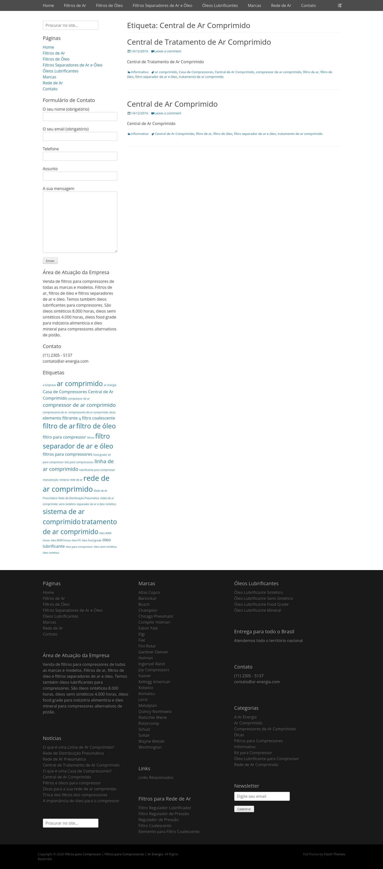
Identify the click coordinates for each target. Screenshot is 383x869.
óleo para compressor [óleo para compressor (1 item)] (79, 546)
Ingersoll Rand (152, 664)
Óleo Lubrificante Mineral (257, 610)
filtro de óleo (222, 133)
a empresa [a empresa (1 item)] (49, 385)
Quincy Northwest (155, 711)
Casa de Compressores (196, 72)
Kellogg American (155, 681)
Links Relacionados (156, 777)
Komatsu (147, 693)
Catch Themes (334, 854)
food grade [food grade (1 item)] (100, 454)
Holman (146, 658)
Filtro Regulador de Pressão (164, 813)
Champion (148, 610)
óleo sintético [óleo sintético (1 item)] (51, 552)
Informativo (140, 72)
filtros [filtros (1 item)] (90, 437)
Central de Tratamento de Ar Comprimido (199, 42)
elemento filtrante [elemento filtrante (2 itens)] (60, 418)
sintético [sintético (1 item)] (111, 504)
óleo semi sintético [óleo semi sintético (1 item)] (105, 546)
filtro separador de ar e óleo (156, 76)
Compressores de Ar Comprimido (265, 729)
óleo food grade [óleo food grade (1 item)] (92, 540)
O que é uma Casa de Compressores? (77, 771)
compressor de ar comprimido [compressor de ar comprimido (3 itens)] (79, 404)
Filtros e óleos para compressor (72, 783)
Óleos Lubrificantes (220, 5)
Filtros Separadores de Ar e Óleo (162, 5)
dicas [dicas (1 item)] (112, 412)
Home (48, 5)
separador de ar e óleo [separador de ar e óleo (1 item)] (91, 504)
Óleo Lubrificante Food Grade (261, 604)
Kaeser (145, 675)
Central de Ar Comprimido (234, 72)
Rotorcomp (149, 723)
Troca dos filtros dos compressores (75, 795)
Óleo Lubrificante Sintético (258, 592)
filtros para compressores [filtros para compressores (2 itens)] (67, 454)
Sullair (144, 735)
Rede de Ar (281, 5)
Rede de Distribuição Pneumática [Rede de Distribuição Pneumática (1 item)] (78, 498)
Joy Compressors (154, 670)
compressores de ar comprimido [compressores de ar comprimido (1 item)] (88, 412)
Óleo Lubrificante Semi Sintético (263, 598)
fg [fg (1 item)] (80, 418)
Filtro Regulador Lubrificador (165, 807)
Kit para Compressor (253, 752)
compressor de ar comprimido (278, 72)
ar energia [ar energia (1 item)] (110, 385)
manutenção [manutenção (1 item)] (51, 480)
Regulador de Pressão (159, 819)
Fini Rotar (147, 646)
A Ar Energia (245, 717)
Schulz (144, 729)
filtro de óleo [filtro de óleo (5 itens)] (96, 425)
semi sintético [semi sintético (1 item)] (67, 504)
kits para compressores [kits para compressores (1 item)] (79, 462)
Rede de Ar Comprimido (256, 764)
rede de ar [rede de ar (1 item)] (76, 480)
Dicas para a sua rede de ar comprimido (80, 789)
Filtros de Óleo (109, 5)
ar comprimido (166, 72)
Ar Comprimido (248, 723)
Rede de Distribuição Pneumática (73, 753)
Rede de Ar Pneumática (64, 759)
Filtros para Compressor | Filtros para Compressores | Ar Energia (114, 854)
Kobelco (146, 687)
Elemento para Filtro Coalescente (169, 831)
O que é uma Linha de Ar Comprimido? (79, 747)
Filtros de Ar (75, 5)
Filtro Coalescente (155, 825)
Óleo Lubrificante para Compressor (266, 758)
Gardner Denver (153, 652)
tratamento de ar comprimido (201, 76)
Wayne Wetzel (152, 741)
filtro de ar (311, 72)
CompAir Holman (154, 622)
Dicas (239, 735)
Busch (144, 604)
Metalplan (148, 705)
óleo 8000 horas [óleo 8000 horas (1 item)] (61, 540)
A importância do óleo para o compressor (81, 801)
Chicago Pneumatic (156, 616)
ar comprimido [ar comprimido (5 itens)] (80, 383)
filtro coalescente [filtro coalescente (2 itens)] (98, 418)
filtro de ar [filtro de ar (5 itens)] (59, 425)
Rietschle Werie (153, 717)
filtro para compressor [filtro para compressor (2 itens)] (64, 437)
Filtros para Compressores (258, 740)
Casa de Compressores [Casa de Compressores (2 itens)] (65, 391)
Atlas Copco (149, 592)
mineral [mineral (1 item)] (64, 480)
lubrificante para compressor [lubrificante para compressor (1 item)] (97, 470)
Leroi (143, 699)
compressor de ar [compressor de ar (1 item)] (78, 398)
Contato (308, 5)
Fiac (142, 640)
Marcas (254, 5)
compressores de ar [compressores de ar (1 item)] (55, 412)
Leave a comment (168, 51)
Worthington (150, 747)
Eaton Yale (148, 628)
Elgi (142, 634)
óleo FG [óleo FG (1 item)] (76, 540)
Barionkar (148, 598)
